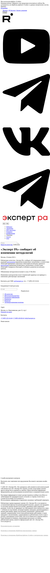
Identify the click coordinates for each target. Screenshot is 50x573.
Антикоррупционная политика (14, 302)
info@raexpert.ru (30, 318)
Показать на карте (6, 312)
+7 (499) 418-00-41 (18, 318)
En (4, 223)
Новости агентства (6, 245)
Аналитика (9, 228)
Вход (4, 12)
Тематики (9, 235)
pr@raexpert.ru (18, 281)
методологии (11, 262)
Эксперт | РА (6, 10)
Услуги (8, 237)
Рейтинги (9, 227)
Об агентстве (8, 294)
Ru (7, 223)
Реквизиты (7, 299)
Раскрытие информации (11, 297)
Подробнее (4, 8)
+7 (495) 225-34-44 (6, 318)
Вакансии (7, 300)
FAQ (7, 238)
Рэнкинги (9, 232)
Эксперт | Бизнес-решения (18, 10)
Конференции (10, 233)
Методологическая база (11, 296)
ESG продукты (11, 230)
